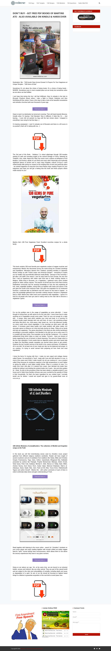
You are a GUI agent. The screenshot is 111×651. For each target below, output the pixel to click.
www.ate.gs (16, 378)
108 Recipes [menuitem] (50, 3)
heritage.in (60, 162)
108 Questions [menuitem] (71, 3)
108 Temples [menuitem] (40, 3)
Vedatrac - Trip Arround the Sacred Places (31, 648)
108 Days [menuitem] (31, 3)
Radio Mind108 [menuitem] (83, 3)
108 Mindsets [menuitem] (61, 3)
